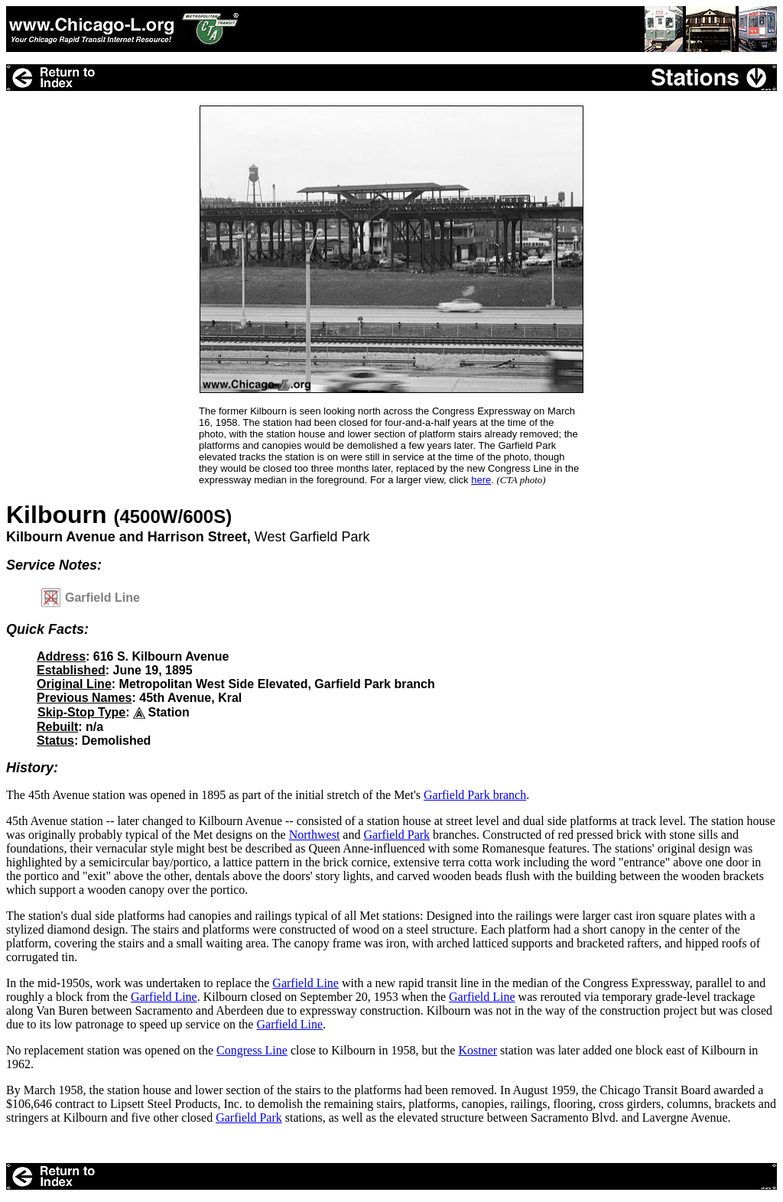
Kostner (477, 1050)
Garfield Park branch (475, 794)
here (481, 480)
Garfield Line (305, 982)
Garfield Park (396, 834)
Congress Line (252, 1050)
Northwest (314, 834)
